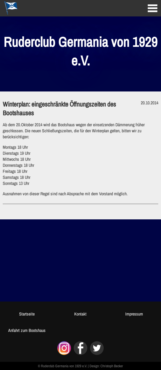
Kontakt (80, 314)
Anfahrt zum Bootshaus (27, 330)
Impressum (134, 314)
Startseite (27, 314)
